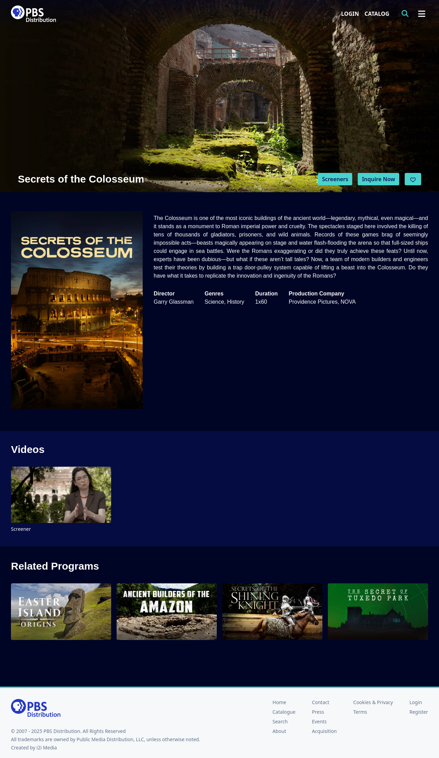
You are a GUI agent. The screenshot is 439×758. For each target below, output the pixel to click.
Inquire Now (378, 179)
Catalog (377, 14)
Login (350, 14)
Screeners (335, 179)
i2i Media (46, 747)
